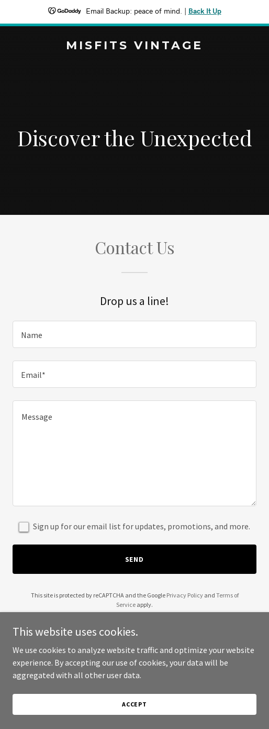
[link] (134, 46)
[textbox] (134, 334)
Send (134, 559)
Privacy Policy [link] (184, 595)
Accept (134, 704)
